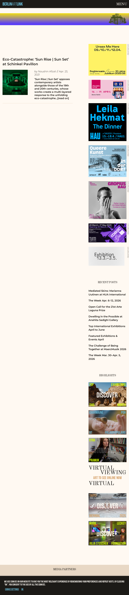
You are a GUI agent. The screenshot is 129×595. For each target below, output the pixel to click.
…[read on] (62, 98)
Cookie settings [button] (12, 589)
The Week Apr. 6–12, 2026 (105, 300)
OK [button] (22, 589)
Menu (121, 4)
